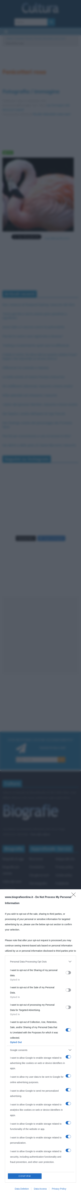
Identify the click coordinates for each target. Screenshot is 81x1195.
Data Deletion (22, 1188)
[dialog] (40, 1042)
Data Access (40, 1188)
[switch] (68, 972)
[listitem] (40, 961)
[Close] (74, 896)
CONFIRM (24, 1176)
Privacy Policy (59, 1188)
